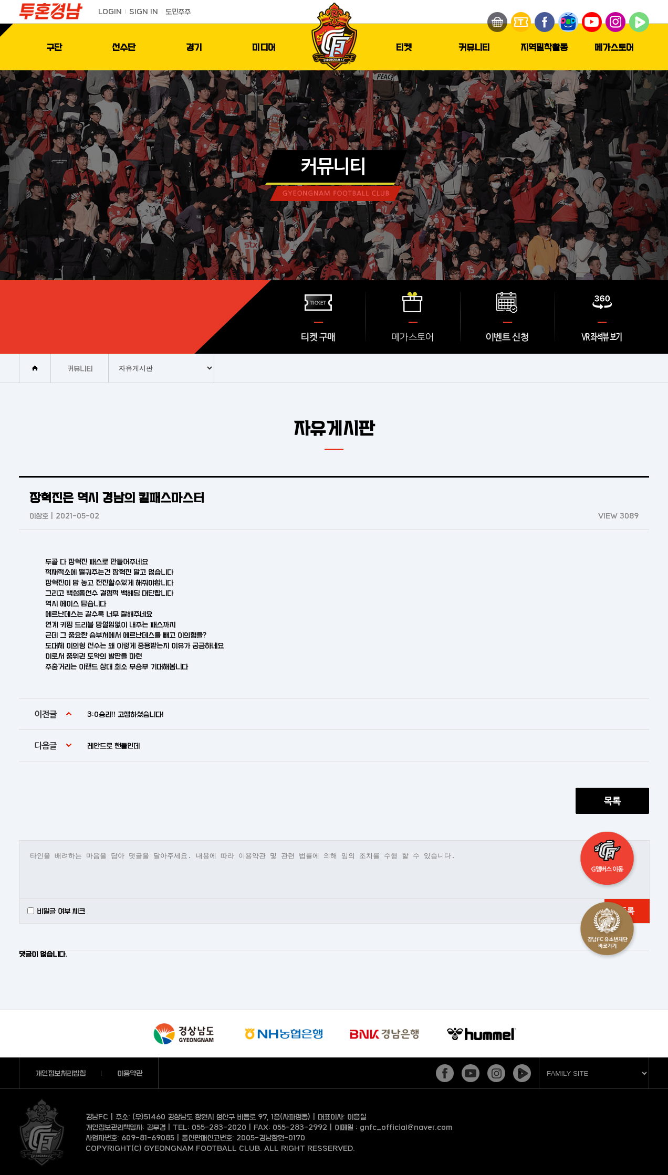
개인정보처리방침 (60, 1073)
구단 (54, 47)
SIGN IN (143, 11)
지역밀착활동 (544, 47)
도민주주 (178, 11)
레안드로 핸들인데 (113, 745)
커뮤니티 (474, 47)
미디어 (264, 47)
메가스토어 (614, 47)
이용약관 (129, 1073)
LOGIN (110, 11)
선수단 (123, 47)
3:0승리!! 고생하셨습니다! (125, 714)
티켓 (404, 47)
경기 (194, 47)
